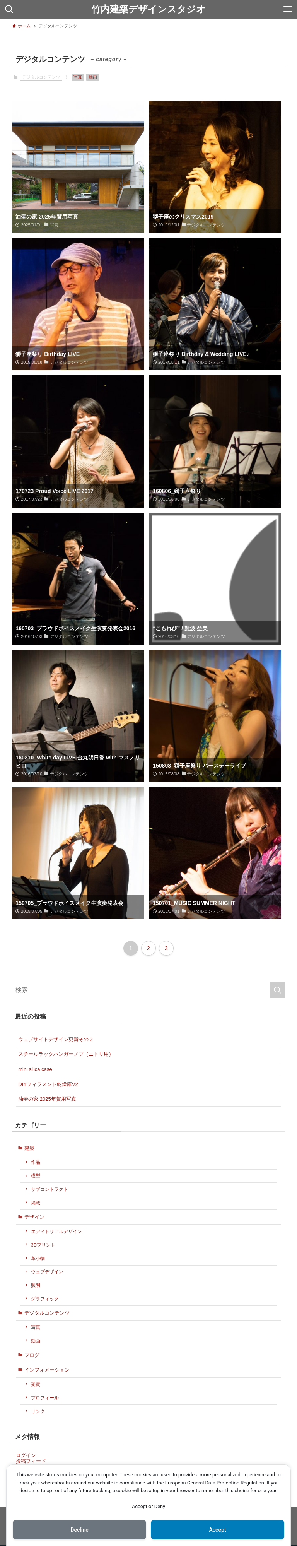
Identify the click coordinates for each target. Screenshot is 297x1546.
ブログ (31, 1355)
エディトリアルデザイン (56, 1231)
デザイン (34, 1217)
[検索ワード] (148, 990)
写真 (77, 77)
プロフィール (45, 1397)
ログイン (26, 1455)
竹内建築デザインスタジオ (148, 9)
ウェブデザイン (47, 1271)
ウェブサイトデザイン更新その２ (56, 1039)
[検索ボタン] (9, 9)
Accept (217, 1530)
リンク (38, 1411)
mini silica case (35, 1069)
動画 (93, 77)
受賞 (35, 1384)
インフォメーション (47, 1370)
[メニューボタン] (287, 9)
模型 (35, 1175)
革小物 (38, 1258)
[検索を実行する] (277, 990)
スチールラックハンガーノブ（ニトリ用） (66, 1054)
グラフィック (45, 1298)
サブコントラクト (49, 1189)
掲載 (35, 1202)
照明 (35, 1285)
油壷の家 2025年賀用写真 (47, 1099)
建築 (29, 1148)
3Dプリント (43, 1244)
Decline (79, 1530)
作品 (35, 1162)
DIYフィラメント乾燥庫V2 (48, 1084)
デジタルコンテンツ (47, 1313)
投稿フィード (31, 1461)
